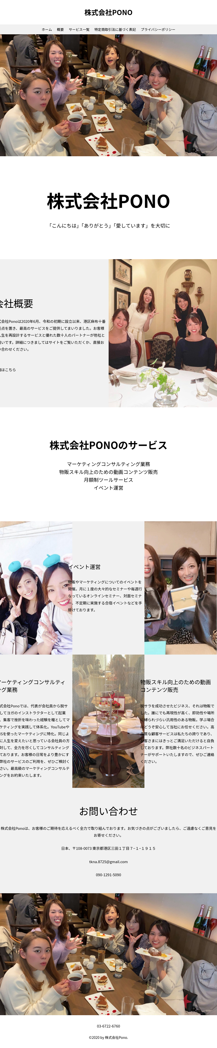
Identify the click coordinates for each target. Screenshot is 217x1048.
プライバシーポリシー (158, 29)
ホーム (47, 29)
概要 (60, 29)
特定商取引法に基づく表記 (115, 29)
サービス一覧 (79, 29)
